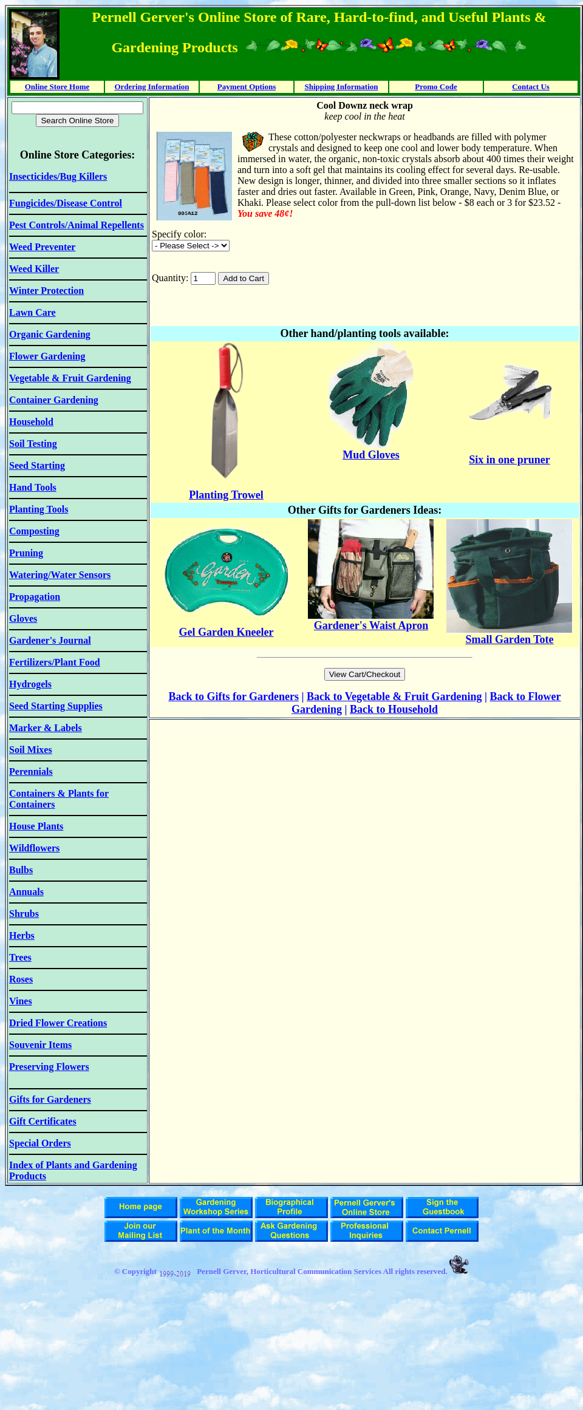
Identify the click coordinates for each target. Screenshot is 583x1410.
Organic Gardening (49, 334)
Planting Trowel (226, 495)
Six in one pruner (509, 460)
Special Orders (40, 1143)
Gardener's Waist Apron (371, 625)
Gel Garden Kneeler (226, 632)
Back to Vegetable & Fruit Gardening (394, 696)
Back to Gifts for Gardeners (233, 696)
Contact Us (531, 86)
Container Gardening (53, 400)
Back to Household (394, 709)
